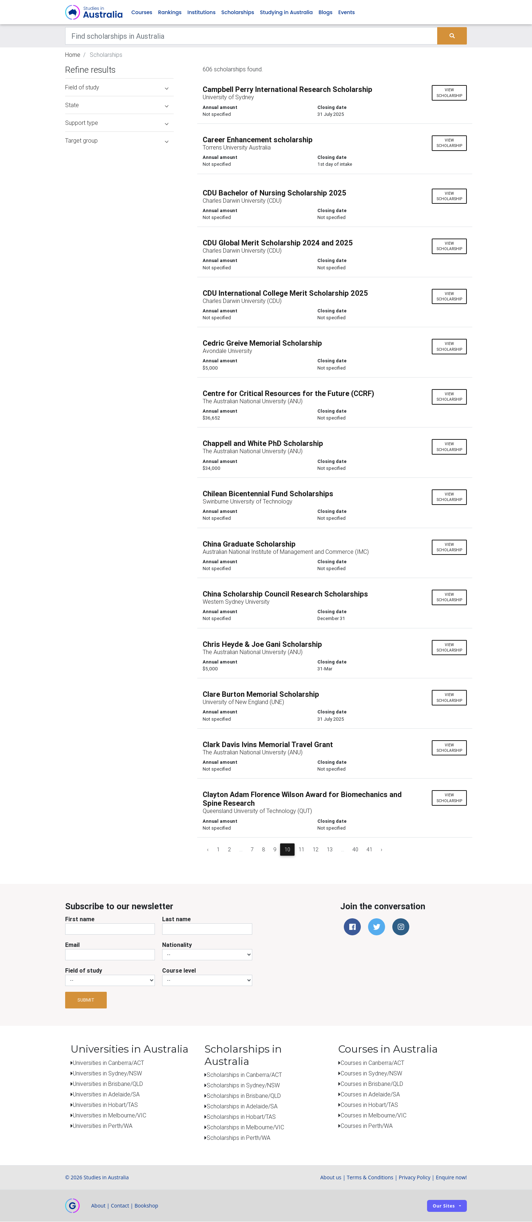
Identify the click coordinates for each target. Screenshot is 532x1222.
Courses (141, 12)
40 (355, 849)
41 (369, 849)
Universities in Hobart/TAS (105, 1104)
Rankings (170, 12)
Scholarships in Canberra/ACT (244, 1075)
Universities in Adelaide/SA (106, 1094)
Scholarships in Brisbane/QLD (244, 1096)
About (98, 1205)
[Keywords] (251, 36)
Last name (176, 919)
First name (79, 919)
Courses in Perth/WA (367, 1125)
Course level (179, 970)
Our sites (444, 1206)
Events (346, 12)
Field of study (83, 970)
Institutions (201, 12)
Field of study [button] (116, 87)
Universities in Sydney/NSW (107, 1073)
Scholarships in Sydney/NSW (243, 1085)
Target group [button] (116, 140)
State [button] (116, 105)
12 (315, 849)
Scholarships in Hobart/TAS (241, 1117)
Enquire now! (451, 1177)
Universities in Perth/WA (102, 1125)
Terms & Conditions (370, 1177)
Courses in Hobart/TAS (369, 1104)
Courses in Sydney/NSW (371, 1073)
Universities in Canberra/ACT (108, 1062)
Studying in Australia (286, 12)
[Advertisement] (119, 571)
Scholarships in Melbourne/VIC (245, 1127)
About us (330, 1177)
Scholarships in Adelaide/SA (242, 1106)
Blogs (325, 12)
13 (330, 849)
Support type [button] (116, 123)
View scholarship (449, 93)
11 (301, 849)
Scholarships (237, 12)
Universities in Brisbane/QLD (108, 1083)
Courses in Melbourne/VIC (373, 1115)
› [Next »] (381, 849)
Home (72, 55)
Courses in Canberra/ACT (372, 1062)
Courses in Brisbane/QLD (372, 1083)
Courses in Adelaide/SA (370, 1094)
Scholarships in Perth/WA (238, 1138)
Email (72, 944)
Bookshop (147, 1205)
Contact (120, 1205)
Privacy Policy (414, 1177)
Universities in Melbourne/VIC (109, 1115)
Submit (85, 1000)
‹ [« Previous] (207, 849)
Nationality (177, 944)
